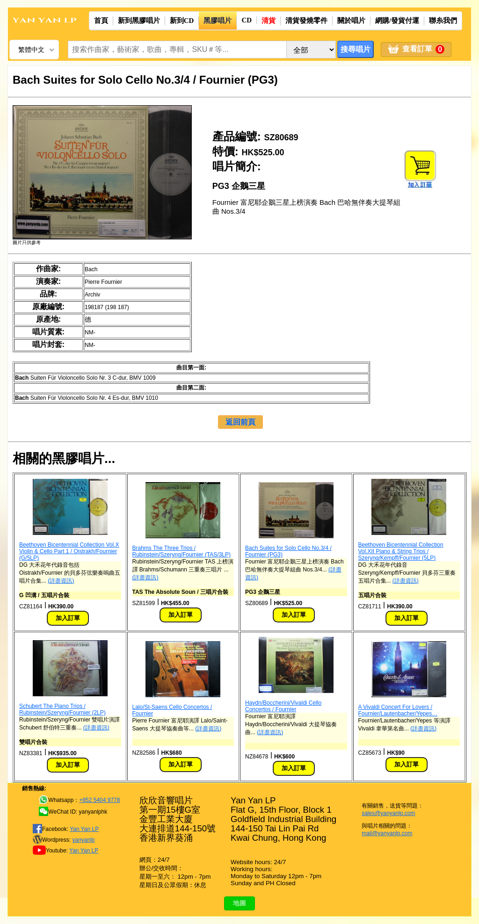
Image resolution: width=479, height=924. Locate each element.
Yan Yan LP (84, 829)
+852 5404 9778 (99, 800)
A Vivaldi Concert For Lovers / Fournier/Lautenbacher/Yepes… (398, 710)
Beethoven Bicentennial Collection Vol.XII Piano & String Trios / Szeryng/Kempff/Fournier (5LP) (400, 551)
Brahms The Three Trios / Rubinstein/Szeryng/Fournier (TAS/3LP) (181, 551)
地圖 (239, 903)
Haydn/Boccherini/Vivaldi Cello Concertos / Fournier (283, 706)
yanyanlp (83, 840)
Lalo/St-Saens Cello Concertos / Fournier (172, 710)
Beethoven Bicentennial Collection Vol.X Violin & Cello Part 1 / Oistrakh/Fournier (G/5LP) (69, 551)
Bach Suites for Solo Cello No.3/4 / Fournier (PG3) (288, 551)
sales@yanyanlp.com (388, 813)
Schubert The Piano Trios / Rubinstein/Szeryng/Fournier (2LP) (62, 709)
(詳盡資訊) (61, 581)
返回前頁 (240, 422)
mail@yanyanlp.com (387, 833)
